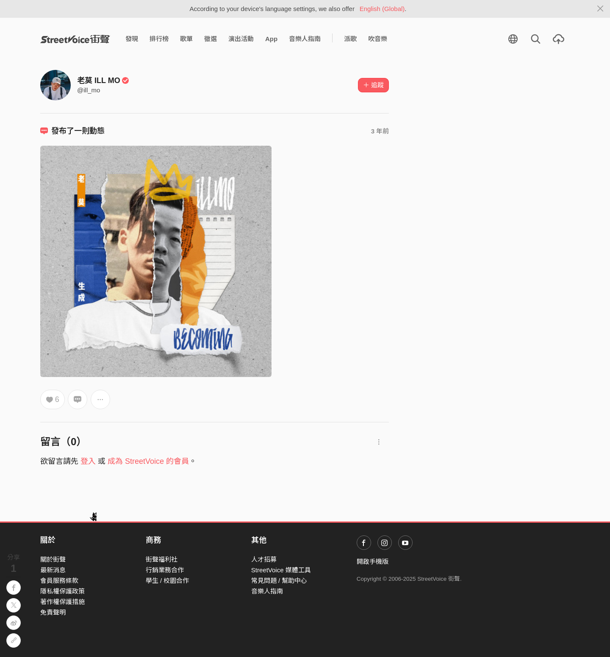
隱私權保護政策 (62, 591)
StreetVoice (75, 39)
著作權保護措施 (62, 601)
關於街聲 (53, 559)
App (271, 38)
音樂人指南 (305, 38)
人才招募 (264, 559)
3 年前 (380, 131)
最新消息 (53, 570)
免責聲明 (53, 612)
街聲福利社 (161, 559)
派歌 (350, 38)
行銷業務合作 (165, 570)
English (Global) (382, 8)
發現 (131, 38)
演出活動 (241, 38)
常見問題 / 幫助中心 (279, 580)
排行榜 (159, 38)
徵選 (210, 38)
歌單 (186, 38)
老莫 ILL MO (103, 80)
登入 (88, 461)
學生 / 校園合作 (167, 580)
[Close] (600, 9)
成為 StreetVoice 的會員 (148, 461)
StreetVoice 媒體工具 (281, 570)
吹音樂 (377, 38)
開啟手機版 (372, 561)
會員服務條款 (59, 580)
